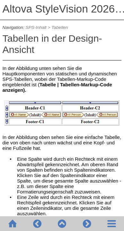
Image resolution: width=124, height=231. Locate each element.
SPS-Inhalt (36, 27)
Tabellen (60, 27)
